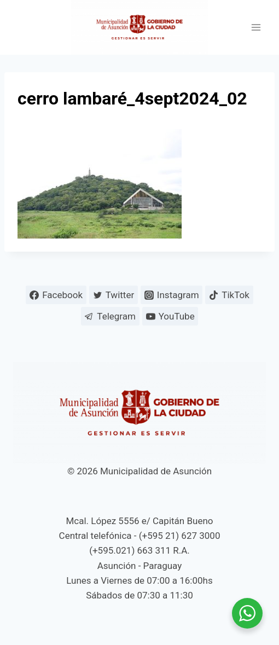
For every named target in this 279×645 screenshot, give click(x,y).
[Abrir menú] (256, 27)
